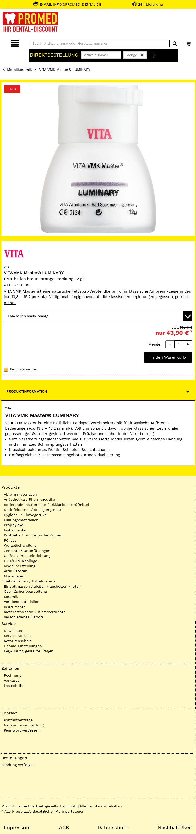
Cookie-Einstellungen (23, 646)
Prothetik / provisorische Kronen (33, 535)
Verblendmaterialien (21, 602)
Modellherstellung (19, 566)
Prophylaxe (13, 525)
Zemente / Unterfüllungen (27, 551)
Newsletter (13, 631)
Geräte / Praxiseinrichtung (27, 556)
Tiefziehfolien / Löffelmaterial (30, 581)
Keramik (11, 597)
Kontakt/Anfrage (18, 720)
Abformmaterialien (20, 494)
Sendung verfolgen (18, 765)
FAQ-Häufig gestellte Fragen (28, 651)
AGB (64, 827)
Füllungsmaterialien (21, 520)
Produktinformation (26, 391)
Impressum (17, 827)
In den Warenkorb (168, 357)
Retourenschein (18, 641)
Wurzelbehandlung (20, 545)
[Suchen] (174, 43)
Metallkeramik (19, 69)
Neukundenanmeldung (24, 725)
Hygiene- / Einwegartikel (25, 515)
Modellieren (14, 576)
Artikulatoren (15, 571)
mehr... (10, 303)
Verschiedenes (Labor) (23, 617)
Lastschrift (13, 685)
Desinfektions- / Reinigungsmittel (33, 510)
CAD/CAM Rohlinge (20, 561)
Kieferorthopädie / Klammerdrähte (34, 612)
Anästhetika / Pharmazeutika (29, 499)
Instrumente (15, 530)
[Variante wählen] (98, 316)
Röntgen (11, 540)
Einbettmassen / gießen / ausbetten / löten (42, 586)
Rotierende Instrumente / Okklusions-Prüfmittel (46, 504)
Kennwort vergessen (22, 730)
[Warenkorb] (189, 42)
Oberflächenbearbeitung (25, 591)
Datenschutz (112, 827)
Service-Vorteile (18, 636)
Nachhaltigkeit (175, 827)
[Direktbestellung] (154, 55)
